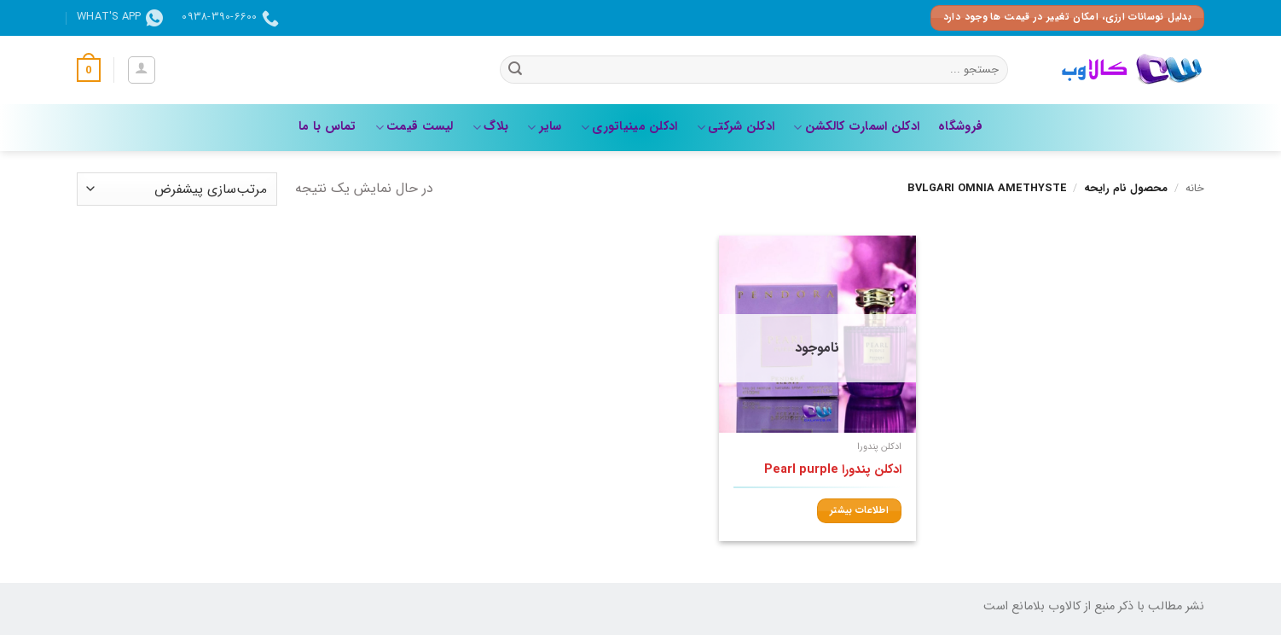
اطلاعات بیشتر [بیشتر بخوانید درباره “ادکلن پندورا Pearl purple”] (859, 510)
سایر (544, 127)
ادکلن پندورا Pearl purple (832, 471)
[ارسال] (515, 69)
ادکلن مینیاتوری (629, 127)
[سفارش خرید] (177, 189)
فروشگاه (960, 127)
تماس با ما (327, 127)
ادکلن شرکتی (736, 127)
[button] (141, 70)
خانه (1194, 188)
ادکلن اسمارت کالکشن (856, 127)
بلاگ (490, 127)
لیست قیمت (414, 127)
